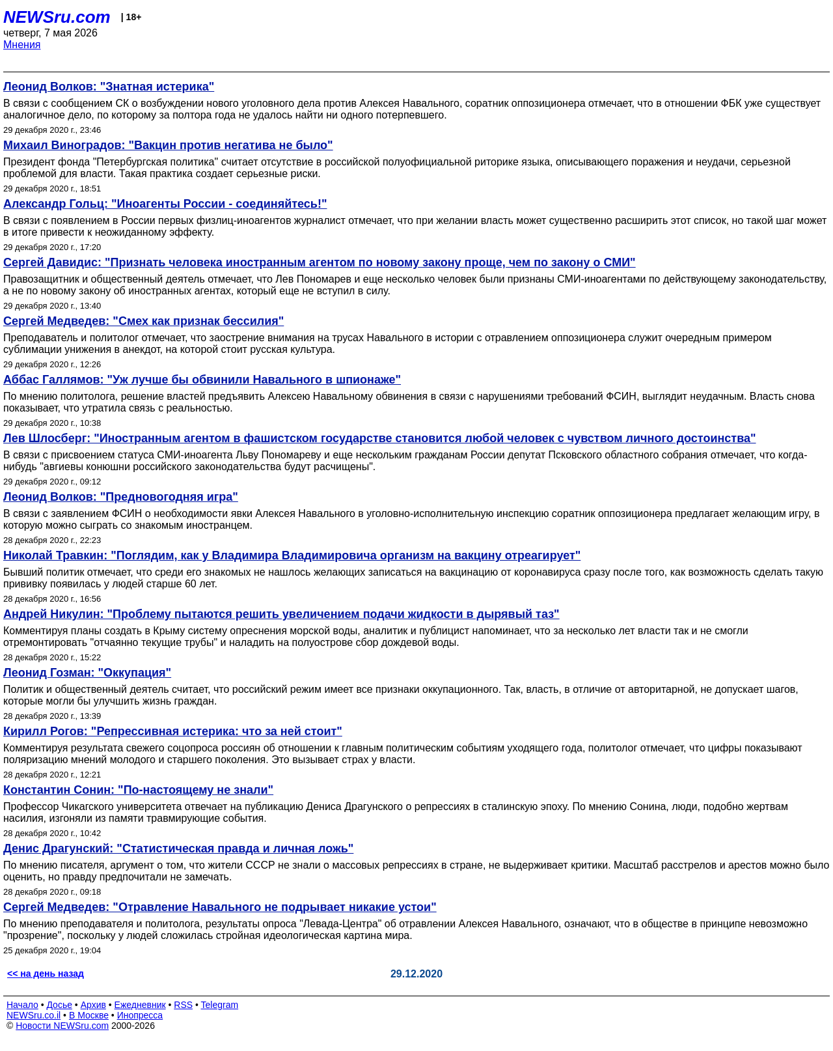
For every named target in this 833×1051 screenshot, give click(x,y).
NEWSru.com (57, 17)
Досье (59, 1005)
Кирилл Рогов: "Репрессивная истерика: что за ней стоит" (172, 731)
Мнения (22, 44)
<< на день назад (45, 973)
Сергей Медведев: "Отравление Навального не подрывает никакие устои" (220, 907)
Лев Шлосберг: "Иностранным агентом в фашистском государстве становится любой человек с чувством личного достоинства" (379, 438)
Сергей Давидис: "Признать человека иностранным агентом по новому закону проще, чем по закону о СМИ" (319, 262)
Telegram (220, 1005)
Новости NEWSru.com (62, 1025)
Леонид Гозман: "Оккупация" (87, 672)
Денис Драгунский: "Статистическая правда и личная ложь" (178, 848)
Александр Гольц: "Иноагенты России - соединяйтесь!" (165, 203)
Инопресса (140, 1015)
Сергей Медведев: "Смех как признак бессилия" (143, 321)
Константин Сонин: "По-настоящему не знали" (138, 789)
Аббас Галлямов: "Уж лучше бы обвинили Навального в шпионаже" (202, 379)
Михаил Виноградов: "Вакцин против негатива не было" (168, 145)
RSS (183, 1005)
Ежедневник (140, 1005)
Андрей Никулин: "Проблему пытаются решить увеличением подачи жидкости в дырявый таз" (281, 614)
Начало (22, 1005)
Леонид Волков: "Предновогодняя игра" (120, 496)
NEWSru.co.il (34, 1015)
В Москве (89, 1015)
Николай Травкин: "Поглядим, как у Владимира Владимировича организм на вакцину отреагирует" (291, 555)
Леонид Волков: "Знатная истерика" (108, 86)
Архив (93, 1005)
